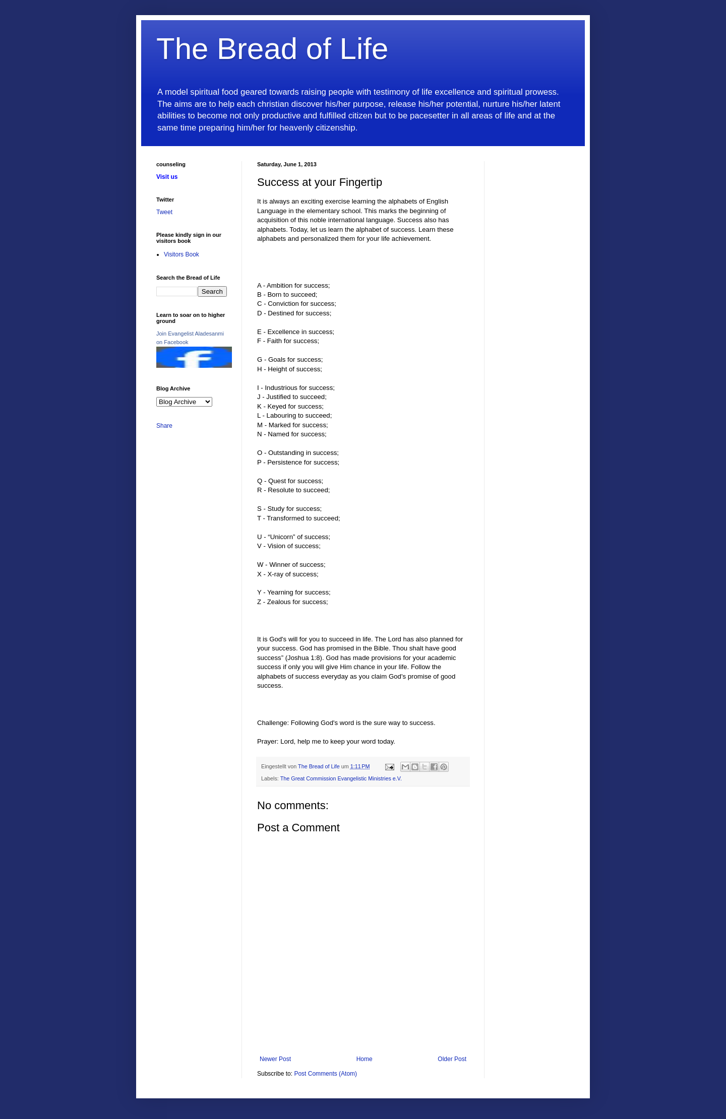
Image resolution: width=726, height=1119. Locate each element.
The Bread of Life (272, 48)
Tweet (164, 212)
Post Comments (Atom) (325, 1073)
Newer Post (275, 1059)
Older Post (452, 1059)
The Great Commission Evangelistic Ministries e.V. (341, 778)
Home (364, 1059)
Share (164, 425)
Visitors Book (181, 254)
